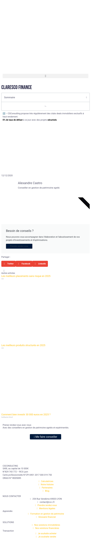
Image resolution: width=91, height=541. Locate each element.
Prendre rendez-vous (19, 246)
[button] (45, 76)
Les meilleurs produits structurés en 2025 (23, 345)
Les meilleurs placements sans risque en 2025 (25, 276)
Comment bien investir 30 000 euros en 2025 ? (26, 414)
